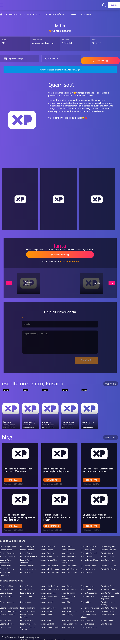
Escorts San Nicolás (68, 559)
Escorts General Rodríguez (26, 609)
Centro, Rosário (61, 30)
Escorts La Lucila (87, 590)
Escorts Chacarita (67, 543)
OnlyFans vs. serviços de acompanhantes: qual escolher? (98, 510)
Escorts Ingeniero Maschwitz (67, 591)
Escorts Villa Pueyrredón (5, 567)
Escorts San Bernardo (69, 583)
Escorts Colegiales (108, 543)
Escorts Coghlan (87, 543)
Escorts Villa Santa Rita (49, 566)
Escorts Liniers (107, 547)
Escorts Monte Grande (49, 621)
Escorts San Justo (88, 614)
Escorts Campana (67, 587)
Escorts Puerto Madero (90, 554)
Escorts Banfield (47, 618)
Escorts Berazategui (68, 618)
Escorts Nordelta (47, 596)
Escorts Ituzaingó (67, 608)
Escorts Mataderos (8, 550)
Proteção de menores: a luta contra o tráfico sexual (18, 463)
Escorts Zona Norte (28, 587)
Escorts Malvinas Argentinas (108, 591)
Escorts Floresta (47, 547)
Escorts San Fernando (9, 602)
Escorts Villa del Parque (49, 563)
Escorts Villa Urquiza (68, 566)
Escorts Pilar (86, 596)
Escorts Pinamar (6, 583)
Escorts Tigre (65, 602)
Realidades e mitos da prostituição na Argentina (56, 463)
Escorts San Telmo (88, 559)
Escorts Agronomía (8, 540)
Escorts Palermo (107, 550)
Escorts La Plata (6, 580)
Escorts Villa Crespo (28, 563)
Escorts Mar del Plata (49, 580)
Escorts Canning (87, 618)
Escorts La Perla (107, 580)
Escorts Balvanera (47, 540)
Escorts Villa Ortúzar (109, 563)
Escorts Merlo (5, 614)
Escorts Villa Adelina (109, 602)
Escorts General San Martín (48, 591)
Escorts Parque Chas (48, 554)
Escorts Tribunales (108, 559)
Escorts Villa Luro (88, 563)
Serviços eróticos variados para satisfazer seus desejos (98, 463)
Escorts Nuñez (86, 550)
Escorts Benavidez (47, 587)
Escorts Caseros (87, 605)
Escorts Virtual (86, 566)
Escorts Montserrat (68, 550)
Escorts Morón (46, 614)
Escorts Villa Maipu (27, 605)
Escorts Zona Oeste (68, 605)
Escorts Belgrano (108, 540)
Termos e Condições (55, 634)
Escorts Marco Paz (108, 608)
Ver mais (110, 379)
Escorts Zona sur (108, 614)
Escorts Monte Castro (49, 550)
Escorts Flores (26, 547)
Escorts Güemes (87, 580)
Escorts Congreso (7, 547)
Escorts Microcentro (28, 550)
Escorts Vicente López (90, 602)
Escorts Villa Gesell (108, 583)
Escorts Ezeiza (107, 618)
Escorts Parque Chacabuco (26, 555)
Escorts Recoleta (108, 554)
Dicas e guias (13, 474)
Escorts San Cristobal (49, 559)
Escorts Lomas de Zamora (27, 622)
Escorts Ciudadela (7, 608)
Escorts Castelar (107, 605)
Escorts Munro (26, 596)
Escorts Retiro (5, 559)
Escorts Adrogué (7, 618)
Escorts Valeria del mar (49, 583)
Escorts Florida (26, 590)
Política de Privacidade (33, 634)
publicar (114, 5)
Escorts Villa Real (27, 566)
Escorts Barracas (67, 540)
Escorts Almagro (27, 540)
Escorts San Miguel (48, 602)
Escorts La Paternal (89, 547)
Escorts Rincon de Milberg (108, 597)
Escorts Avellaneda (28, 618)
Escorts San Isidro (27, 602)
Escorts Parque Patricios (66, 555)
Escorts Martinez (7, 596)
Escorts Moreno (26, 614)
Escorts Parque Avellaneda (6, 555)
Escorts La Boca (67, 547)
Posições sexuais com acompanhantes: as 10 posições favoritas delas (19, 511)
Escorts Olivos (66, 596)
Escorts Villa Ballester (8, 605)
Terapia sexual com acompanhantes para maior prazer (56, 511)
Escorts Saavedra (27, 559)
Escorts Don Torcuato (110, 587)
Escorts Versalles (7, 563)
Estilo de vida (52, 474)
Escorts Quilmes (67, 621)
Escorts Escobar (6, 590)
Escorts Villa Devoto (68, 563)
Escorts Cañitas (46, 543)
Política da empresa (11, 634)
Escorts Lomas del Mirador (88, 609)
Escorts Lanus (5, 621)
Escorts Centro (26, 580)
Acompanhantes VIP (69, 258)
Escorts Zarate (46, 605)
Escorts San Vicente (89, 621)
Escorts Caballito (27, 543)
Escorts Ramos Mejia (69, 614)
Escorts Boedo (6, 543)
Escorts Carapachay (89, 587)
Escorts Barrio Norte (89, 540)
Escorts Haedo (46, 608)
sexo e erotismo (52, 520)
